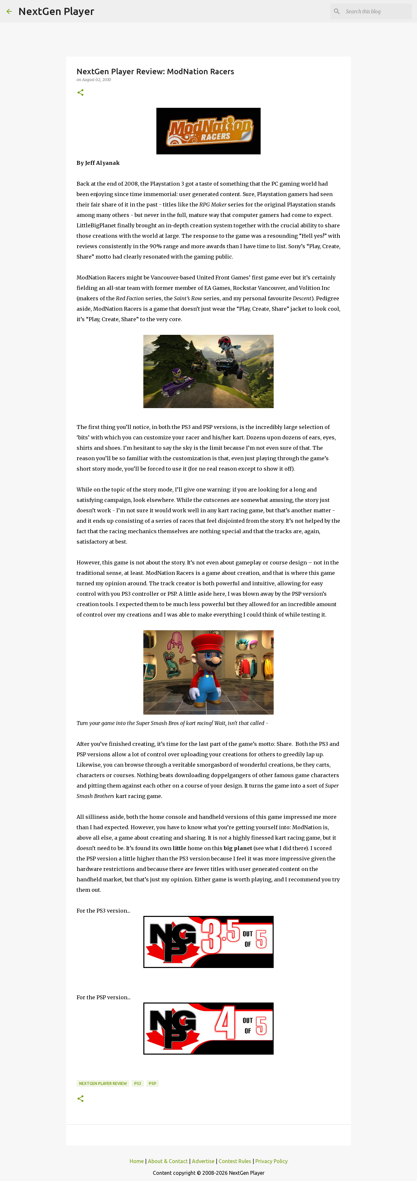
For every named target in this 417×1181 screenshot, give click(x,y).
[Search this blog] (377, 11)
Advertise (203, 1161)
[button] (80, 93)
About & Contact (168, 1161)
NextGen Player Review (103, 1083)
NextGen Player (56, 11)
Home (137, 1161)
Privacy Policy (271, 1161)
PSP (152, 1083)
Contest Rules (235, 1161)
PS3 (137, 1083)
